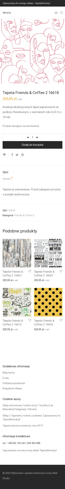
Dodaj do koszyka (32, 144)
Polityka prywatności (14, 383)
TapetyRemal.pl (48, 450)
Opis (5, 172)
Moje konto (9, 372)
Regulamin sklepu (12, 388)
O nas (6, 378)
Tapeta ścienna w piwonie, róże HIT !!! (23, 425)
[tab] (32, 172)
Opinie (7, 178)
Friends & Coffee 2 (24, 215)
